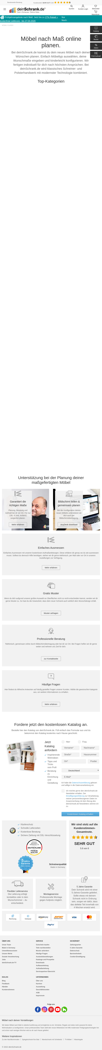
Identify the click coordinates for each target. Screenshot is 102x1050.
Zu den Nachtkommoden (10, 1039)
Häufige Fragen (41, 954)
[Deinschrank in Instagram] (44, 1009)
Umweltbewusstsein (9, 951)
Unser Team (6, 945)
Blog (4, 981)
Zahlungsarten (75, 945)
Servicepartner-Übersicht (45, 971)
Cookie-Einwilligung (77, 957)
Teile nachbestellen (43, 948)
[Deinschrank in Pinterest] (51, 1009)
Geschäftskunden (42, 990)
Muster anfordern (42, 951)
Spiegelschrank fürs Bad (30, 1039)
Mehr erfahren (18, 524)
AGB (38, 993)
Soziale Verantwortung (10, 957)
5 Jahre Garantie (76, 948)
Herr (65, 741)
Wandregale (78, 1039)
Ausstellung (40, 987)
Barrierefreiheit (75, 954)
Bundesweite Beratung (14, 2)
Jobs (4, 959)
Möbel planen (7, 25)
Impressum (40, 996)
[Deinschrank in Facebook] (38, 1009)
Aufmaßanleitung (42, 968)
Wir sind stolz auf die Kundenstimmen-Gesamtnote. (84, 828)
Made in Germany (8, 948)
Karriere (39, 984)
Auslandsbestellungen (44, 957)
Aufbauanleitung (42, 965)
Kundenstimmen (8, 990)
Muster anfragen (51, 613)
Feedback (5, 984)
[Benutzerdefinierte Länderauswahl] (95, 3)
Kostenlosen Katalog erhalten (80, 814)
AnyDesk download (68, 524)
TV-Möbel (68, 1039)
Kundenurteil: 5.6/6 (43, 3)
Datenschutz (74, 951)
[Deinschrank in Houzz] (64, 1009)
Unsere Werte (7, 954)
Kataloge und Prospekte (45, 959)
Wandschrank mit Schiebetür (52, 1039)
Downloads (40, 963)
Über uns (39, 981)
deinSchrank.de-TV (9, 963)
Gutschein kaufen (42, 945)
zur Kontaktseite (51, 659)
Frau (82, 741)
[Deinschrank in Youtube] (58, 1009)
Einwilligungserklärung (75, 796)
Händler (5, 987)
